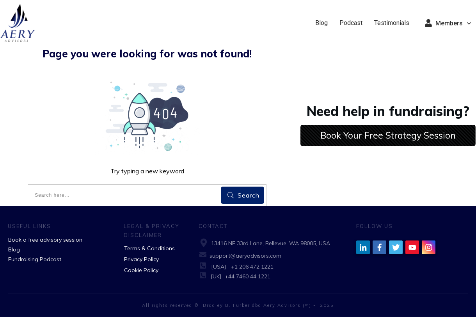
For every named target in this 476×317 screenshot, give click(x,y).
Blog (14, 249)
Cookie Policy (141, 270)
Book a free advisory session (45, 239)
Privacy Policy (141, 259)
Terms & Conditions (149, 248)
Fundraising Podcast (34, 259)
